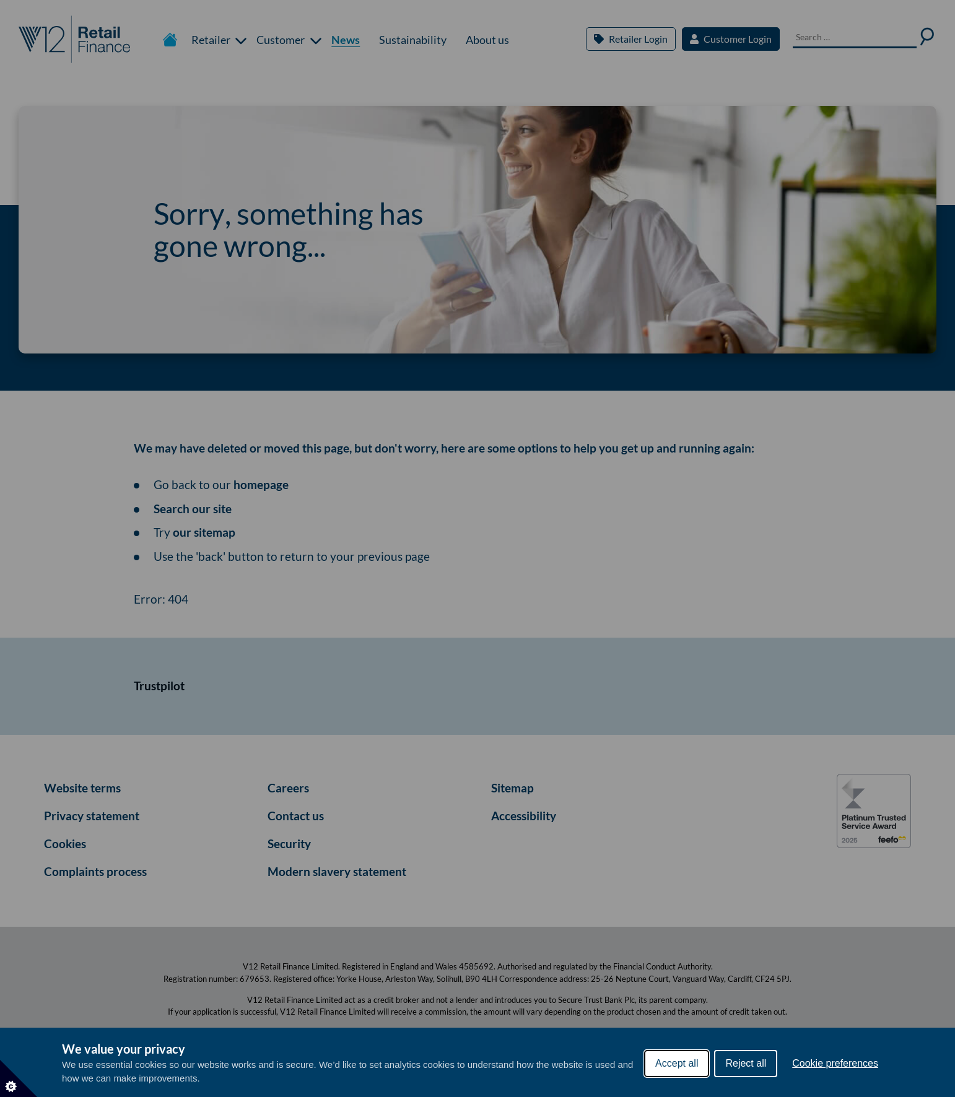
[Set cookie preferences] (18, 1078)
